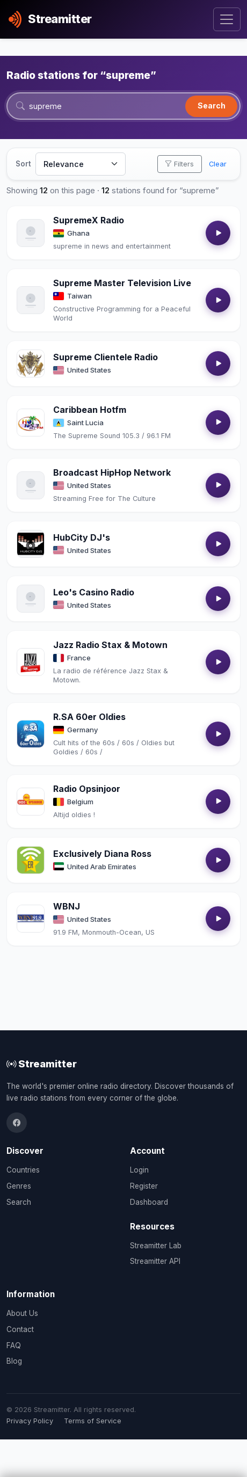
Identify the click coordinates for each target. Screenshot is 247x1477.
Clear (218, 164)
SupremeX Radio (88, 220)
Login (139, 1170)
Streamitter (41, 1063)
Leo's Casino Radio (93, 592)
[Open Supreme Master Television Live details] (31, 300)
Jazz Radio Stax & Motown (110, 644)
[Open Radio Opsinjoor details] (31, 802)
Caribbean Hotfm (89, 409)
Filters (179, 164)
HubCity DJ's (81, 537)
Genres (18, 1186)
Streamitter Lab (155, 1245)
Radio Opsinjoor (86, 788)
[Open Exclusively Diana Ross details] (31, 860)
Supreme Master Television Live (122, 283)
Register (144, 1186)
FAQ (13, 1345)
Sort (23, 163)
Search (212, 105)
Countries (23, 1170)
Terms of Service (92, 1421)
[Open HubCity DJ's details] (31, 544)
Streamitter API (155, 1261)
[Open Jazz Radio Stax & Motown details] (31, 662)
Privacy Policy (29, 1421)
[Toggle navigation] (227, 20)
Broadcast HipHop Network (112, 472)
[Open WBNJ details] (31, 919)
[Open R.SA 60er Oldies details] (31, 734)
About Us (22, 1313)
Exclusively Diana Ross (102, 853)
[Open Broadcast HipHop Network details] (31, 485)
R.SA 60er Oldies (89, 716)
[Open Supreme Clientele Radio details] (31, 363)
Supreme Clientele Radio (105, 357)
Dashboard (149, 1202)
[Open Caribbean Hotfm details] (31, 422)
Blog (14, 1361)
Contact (20, 1329)
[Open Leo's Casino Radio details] (31, 599)
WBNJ (66, 906)
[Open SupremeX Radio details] (31, 233)
